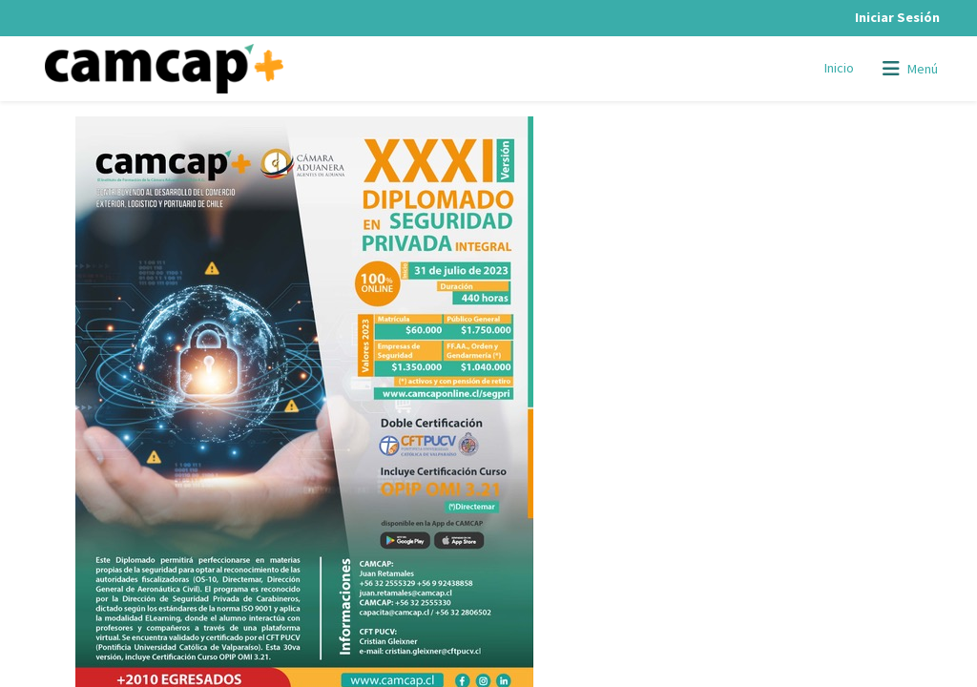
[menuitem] (840, 69)
